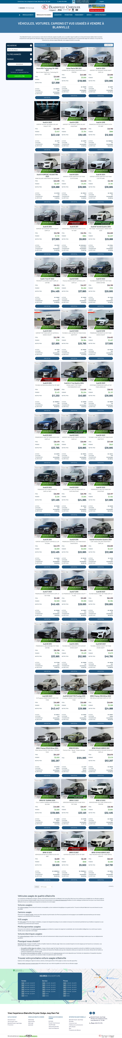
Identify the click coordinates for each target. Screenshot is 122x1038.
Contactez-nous (73, 1023)
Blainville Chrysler (22, 943)
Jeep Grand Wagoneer (54, 1028)
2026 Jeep (30, 1023)
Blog (70, 1028)
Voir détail (47, 97)
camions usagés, (29, 914)
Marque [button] (10, 59)
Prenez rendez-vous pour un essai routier (28, 963)
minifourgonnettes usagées (39, 929)
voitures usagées (24, 907)
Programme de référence (75, 1030)
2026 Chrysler (31, 1021)
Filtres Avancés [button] (14, 54)
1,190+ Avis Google (29, 8)
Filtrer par (108, 45)
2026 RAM (30, 1025)
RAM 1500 (51, 1021)
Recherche (19, 64)
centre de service (58, 953)
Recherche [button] (12, 45)
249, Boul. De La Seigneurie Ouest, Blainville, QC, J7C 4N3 (34, 1)
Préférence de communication (76, 1024)
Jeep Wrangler (52, 1024)
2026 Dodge (31, 1019)
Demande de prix (11, 1019)
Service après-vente (12, 1021)
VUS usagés (23, 922)
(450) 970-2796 (62, 1)
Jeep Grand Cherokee (54, 1026)
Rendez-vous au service (96, 10)
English (102, 1)
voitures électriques (25, 936)
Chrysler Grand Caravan (54, 1023)
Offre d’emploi (72, 1026)
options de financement (61, 900)
